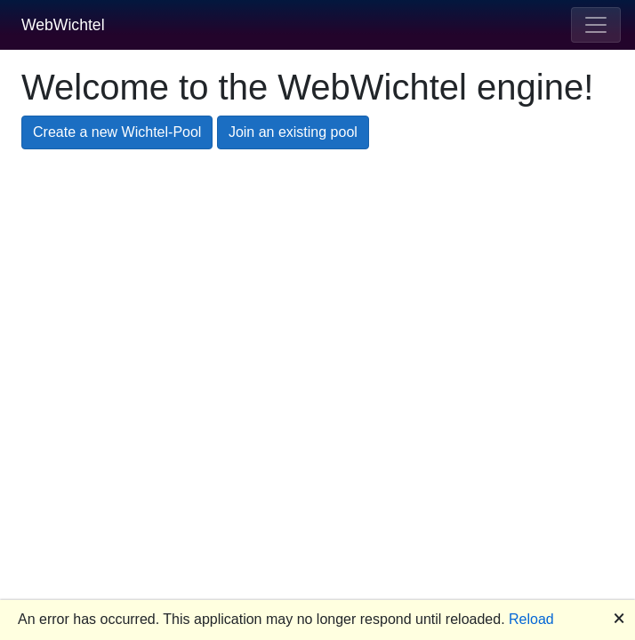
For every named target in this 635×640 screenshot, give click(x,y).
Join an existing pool (293, 132)
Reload (531, 619)
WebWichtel (63, 25)
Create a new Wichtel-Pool (117, 132)
